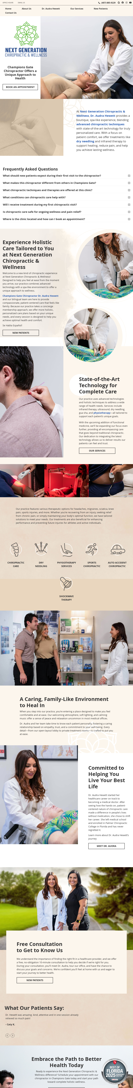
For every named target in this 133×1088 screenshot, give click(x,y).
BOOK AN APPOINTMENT (20, 87)
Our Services (76, 8)
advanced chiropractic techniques (100, 124)
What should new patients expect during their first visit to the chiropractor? (52, 175)
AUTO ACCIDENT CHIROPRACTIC (117, 564)
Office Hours (8, 3)
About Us (26, 8)
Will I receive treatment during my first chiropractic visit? (40, 204)
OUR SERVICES (97, 450)
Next (13, 1035)
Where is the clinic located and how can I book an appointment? (44, 219)
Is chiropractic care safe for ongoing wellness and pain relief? (42, 212)
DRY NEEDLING (41, 564)
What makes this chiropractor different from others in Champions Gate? (49, 183)
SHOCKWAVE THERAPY (66, 598)
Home (8, 8)
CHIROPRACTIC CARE (15, 564)
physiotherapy (102, 412)
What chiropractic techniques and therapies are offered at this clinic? (47, 190)
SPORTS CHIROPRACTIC (91, 564)
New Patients (101, 8)
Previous (7, 1035)
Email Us (21, 3)
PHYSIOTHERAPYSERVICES (66, 564)
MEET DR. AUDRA (106, 846)
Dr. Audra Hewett (51, 8)
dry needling (85, 141)
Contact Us (10, 12)
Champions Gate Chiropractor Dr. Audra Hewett (30, 295)
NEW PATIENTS (20, 332)
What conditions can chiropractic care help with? (34, 197)
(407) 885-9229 (108, 2)
